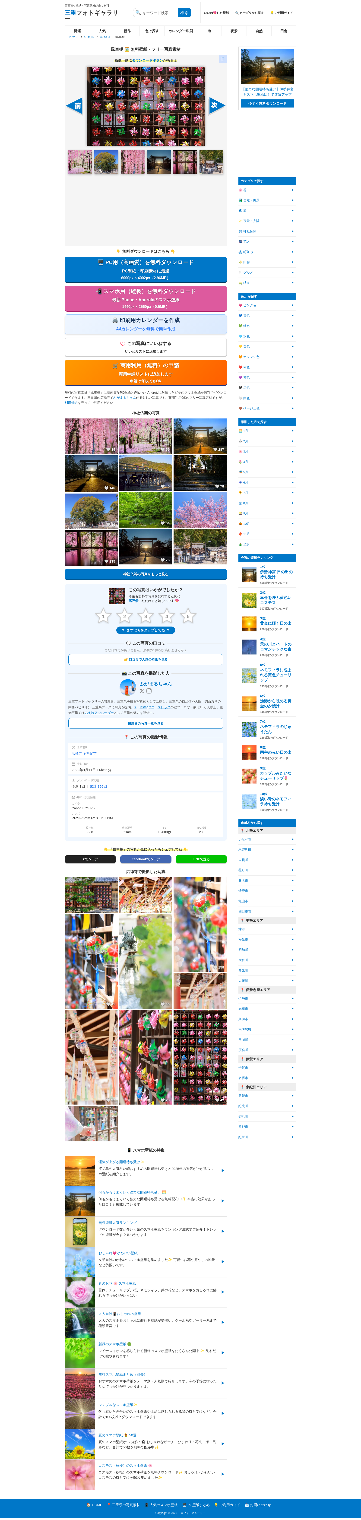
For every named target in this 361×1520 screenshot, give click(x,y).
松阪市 (243, 939)
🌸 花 (242, 190)
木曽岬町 (244, 849)
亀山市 (243, 901)
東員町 (243, 860)
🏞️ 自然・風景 (249, 200)
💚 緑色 (244, 326)
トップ (73, 36)
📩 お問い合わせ (258, 1506)
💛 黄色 (244, 346)
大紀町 (243, 980)
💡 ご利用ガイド (281, 13)
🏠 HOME (94, 1506)
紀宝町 (243, 1137)
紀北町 (243, 1106)
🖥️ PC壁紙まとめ (196, 1506)
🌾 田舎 (244, 262)
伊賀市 (89, 36)
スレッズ (164, 709)
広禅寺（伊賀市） (85, 755)
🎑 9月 (243, 513)
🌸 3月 (243, 451)
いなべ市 (244, 839)
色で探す (152, 31)
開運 (77, 31)
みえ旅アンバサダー (99, 714)
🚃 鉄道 (244, 283)
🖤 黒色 (244, 388)
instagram (147, 709)
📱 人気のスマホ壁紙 (160, 1506)
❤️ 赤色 (244, 367)
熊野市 (243, 1126)
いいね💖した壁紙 (216, 13)
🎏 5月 (243, 472)
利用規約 (71, 404)
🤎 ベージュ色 (249, 408)
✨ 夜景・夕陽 (249, 221)
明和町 (243, 950)
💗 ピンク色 (247, 305)
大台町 (243, 960)
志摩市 (243, 1008)
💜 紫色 (244, 377)
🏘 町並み (245, 252)
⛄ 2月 (243, 441)
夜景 (234, 31)
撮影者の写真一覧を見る (146, 725)
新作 (127, 31)
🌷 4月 (243, 462)
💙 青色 (244, 315)
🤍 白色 (244, 398)
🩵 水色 (244, 336)
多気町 (243, 970)
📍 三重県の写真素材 (123, 1506)
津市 (241, 929)
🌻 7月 (243, 492)
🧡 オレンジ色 (249, 357)
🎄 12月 (244, 544)
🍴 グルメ (245, 272)
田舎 (283, 31)
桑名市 (243, 880)
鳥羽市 (243, 1019)
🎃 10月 (244, 524)
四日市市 (244, 911)
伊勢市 (243, 998)
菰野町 (243, 870)
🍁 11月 (244, 534)
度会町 (243, 1050)
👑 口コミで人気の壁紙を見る (146, 661)
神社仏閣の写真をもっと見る (145, 575)
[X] (142, 692)
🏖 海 (242, 210)
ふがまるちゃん (124, 399)
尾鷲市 (243, 1096)
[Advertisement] (145, 210)
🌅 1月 (243, 431)
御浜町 (243, 1116)
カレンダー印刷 (180, 31)
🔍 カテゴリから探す (249, 13)
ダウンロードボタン (147, 60)
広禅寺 (105, 36)
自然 (259, 31)
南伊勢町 (244, 1029)
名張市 (243, 1078)
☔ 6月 (243, 482)
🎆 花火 (244, 241)
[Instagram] (149, 692)
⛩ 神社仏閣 (247, 231)
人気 (102, 31)
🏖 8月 (243, 503)
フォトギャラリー (91, 16)
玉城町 (243, 1040)
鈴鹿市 (243, 891)
